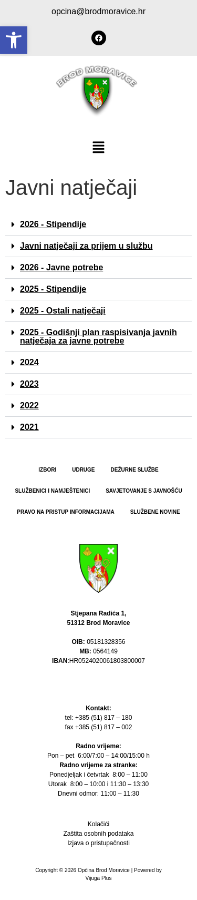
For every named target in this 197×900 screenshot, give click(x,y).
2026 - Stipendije (53, 224)
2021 (29, 427)
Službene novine (155, 512)
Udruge (83, 470)
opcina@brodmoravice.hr (98, 11)
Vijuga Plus (99, 878)
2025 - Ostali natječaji (63, 310)
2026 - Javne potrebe (61, 267)
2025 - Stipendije (53, 289)
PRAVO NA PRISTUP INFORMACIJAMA (65, 512)
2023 (29, 383)
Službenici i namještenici (52, 491)
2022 (29, 405)
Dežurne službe (135, 470)
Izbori (47, 470)
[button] (13, 40)
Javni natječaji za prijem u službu (86, 245)
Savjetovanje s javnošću (144, 491)
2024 (29, 362)
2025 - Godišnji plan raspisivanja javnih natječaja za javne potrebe (98, 336)
